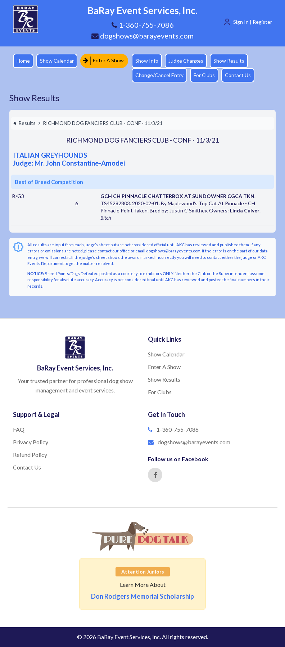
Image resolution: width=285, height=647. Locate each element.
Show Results (228, 61)
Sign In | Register (252, 22)
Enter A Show (103, 60)
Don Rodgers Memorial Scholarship (142, 596)
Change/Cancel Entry (159, 75)
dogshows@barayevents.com (142, 35)
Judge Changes (185, 61)
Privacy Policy (30, 442)
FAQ (18, 429)
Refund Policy (30, 454)
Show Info (146, 61)
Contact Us (238, 75)
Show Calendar (57, 61)
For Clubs (204, 75)
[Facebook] (155, 475)
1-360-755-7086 (178, 429)
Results (24, 123)
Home (23, 61)
